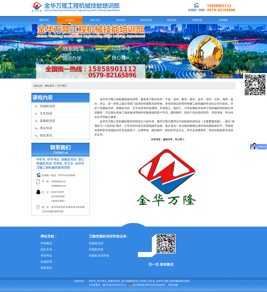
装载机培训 (47, 120)
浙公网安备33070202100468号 (147, 284)
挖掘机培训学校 (99, 255)
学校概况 (69, 20)
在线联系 (46, 261)
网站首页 (44, 20)
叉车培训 (46, 113)
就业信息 (172, 20)
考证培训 (46, 128)
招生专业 (95, 20)
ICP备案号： (96, 284)
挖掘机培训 (47, 106)
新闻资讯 (197, 20)
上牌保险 (223, 20)
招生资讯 (46, 135)
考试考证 (120, 20)
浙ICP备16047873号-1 (114, 284)
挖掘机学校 (96, 249)
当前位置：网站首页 (43, 85)
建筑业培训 (146, 20)
